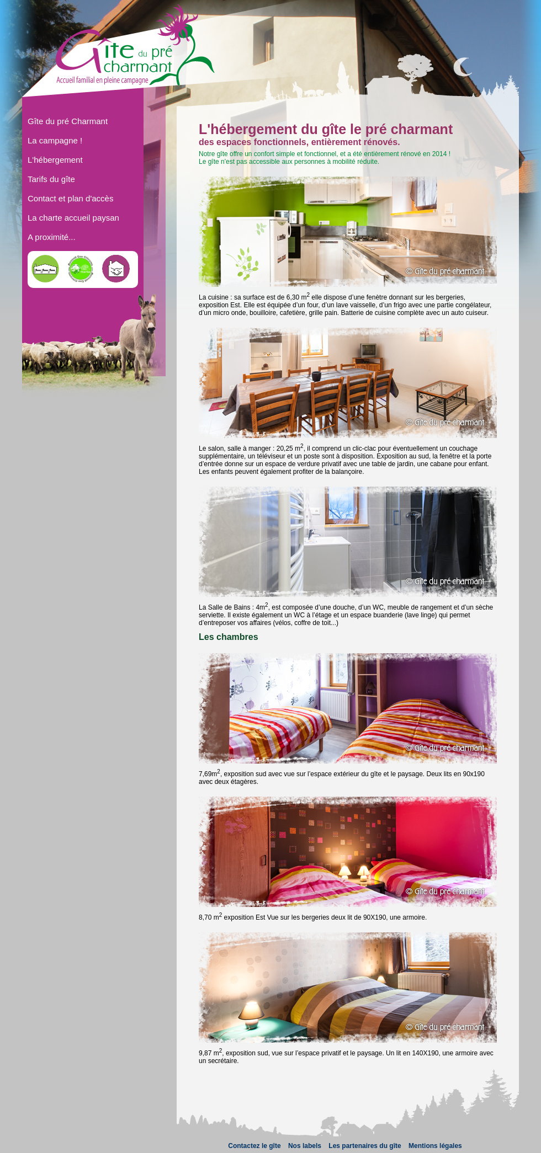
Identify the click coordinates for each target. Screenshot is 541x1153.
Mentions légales (435, 1146)
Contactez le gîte (254, 1146)
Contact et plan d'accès (70, 198)
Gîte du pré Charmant (68, 121)
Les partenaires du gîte (364, 1146)
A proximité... (52, 237)
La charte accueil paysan (73, 217)
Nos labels (304, 1146)
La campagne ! (55, 140)
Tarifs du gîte (51, 179)
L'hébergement (55, 159)
